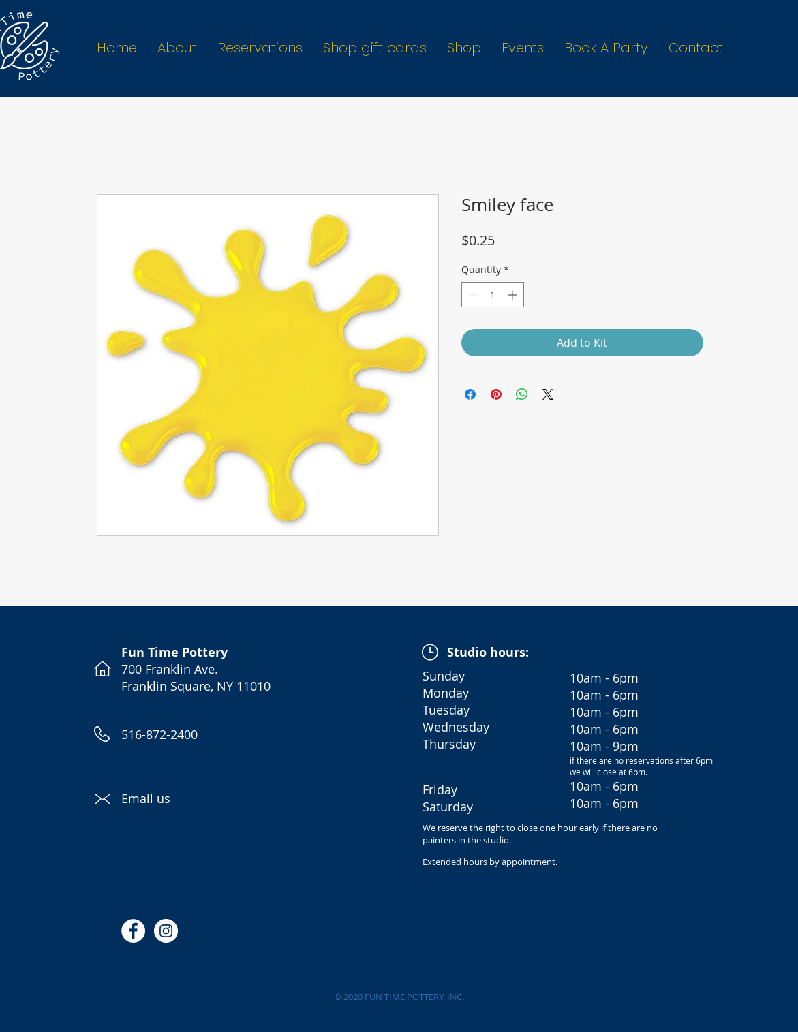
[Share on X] (548, 394)
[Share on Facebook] (470, 394)
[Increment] (513, 295)
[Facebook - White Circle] (133, 931)
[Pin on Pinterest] (496, 394)
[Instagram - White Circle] (166, 931)
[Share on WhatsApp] (522, 394)
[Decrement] (471, 295)
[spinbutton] (492, 295)
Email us (145, 798)
